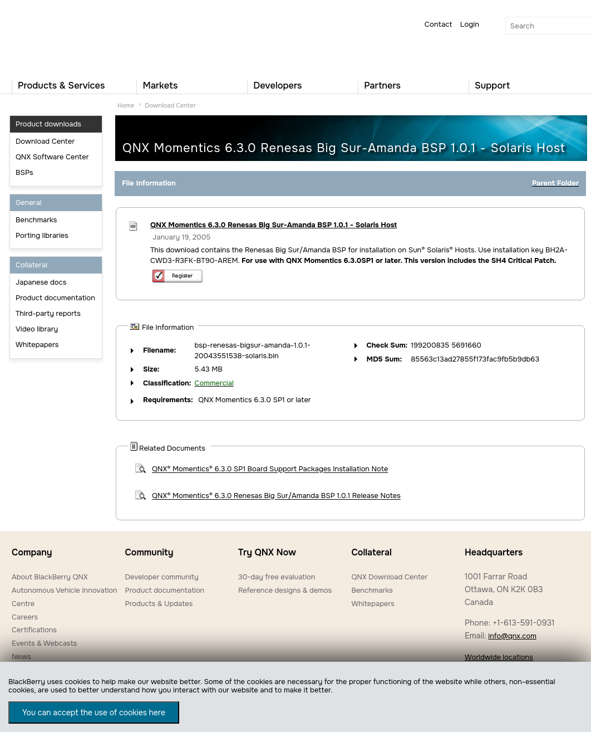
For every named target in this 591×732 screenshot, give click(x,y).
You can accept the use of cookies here (93, 712)
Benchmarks (36, 220)
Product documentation (55, 297)
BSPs (24, 172)
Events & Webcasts (44, 643)
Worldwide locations (499, 657)
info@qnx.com (512, 636)
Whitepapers (37, 344)
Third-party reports (48, 313)
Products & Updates (159, 603)
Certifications (34, 630)
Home (125, 105)
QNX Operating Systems (45, 36)
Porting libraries (42, 235)
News (21, 656)
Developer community (161, 577)
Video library (37, 329)
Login (469, 24)
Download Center (45, 141)
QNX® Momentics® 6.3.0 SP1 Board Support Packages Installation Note (270, 469)
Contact (438, 24)
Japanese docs (41, 282)
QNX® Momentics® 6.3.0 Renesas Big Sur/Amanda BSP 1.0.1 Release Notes (276, 496)
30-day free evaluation (276, 577)
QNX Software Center (52, 157)
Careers (25, 617)
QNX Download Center (389, 577)
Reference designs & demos (285, 590)
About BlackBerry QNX (50, 577)
